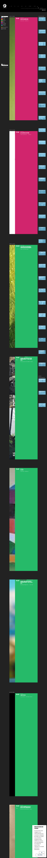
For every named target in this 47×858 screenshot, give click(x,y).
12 (20, 8)
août (25, 6)
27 (34, 8)
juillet (22, 6)
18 (25, 8)
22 (29, 8)
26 (33, 8)
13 (21, 8)
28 (35, 8)
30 (37, 8)
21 (28, 8)
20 (27, 8)
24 (31, 8)
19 (26, 8)
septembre (30, 6)
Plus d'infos (40, 855)
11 (19, 8)
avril (11, 6)
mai (14, 6)
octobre (35, 6)
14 (22, 8)
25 (32, 8)
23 (30, 8)
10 (18, 8)
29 (36, 8)
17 (24, 8)
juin (18, 6)
